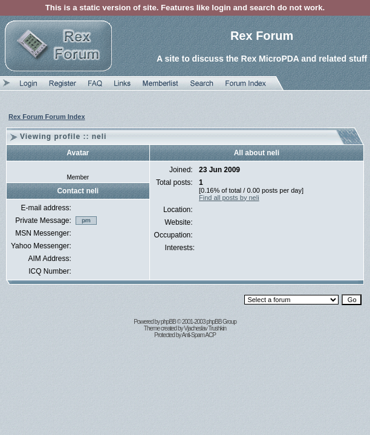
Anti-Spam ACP (198, 335)
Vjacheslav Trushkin (205, 328)
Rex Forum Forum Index (46, 116)
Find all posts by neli (229, 197)
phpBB (168, 321)
